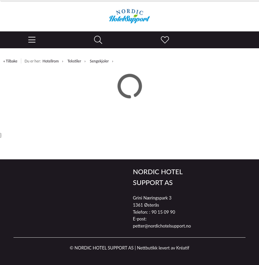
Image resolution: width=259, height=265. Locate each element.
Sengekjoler (99, 61)
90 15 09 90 (163, 212)
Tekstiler (74, 61)
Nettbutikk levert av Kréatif (163, 247)
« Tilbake (10, 61)
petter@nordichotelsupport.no (162, 226)
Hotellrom (50, 61)
